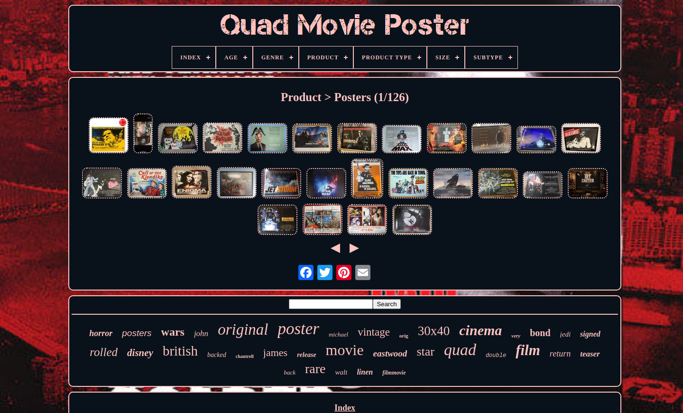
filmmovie (394, 372)
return (560, 353)
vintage (374, 332)
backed (216, 354)
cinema (480, 330)
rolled (104, 352)
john (201, 333)
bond (540, 333)
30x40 (434, 331)
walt (341, 372)
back (289, 372)
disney (140, 352)
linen (365, 372)
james (275, 352)
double (496, 355)
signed (590, 334)
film (528, 350)
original (243, 329)
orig (403, 335)
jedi (565, 334)
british (180, 350)
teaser (590, 353)
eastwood (390, 353)
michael (338, 334)
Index (344, 408)
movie (345, 349)
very (515, 335)
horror (100, 333)
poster (298, 328)
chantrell (245, 356)
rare (315, 368)
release (306, 354)
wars (173, 332)
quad (460, 349)
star (425, 351)
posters (136, 333)
